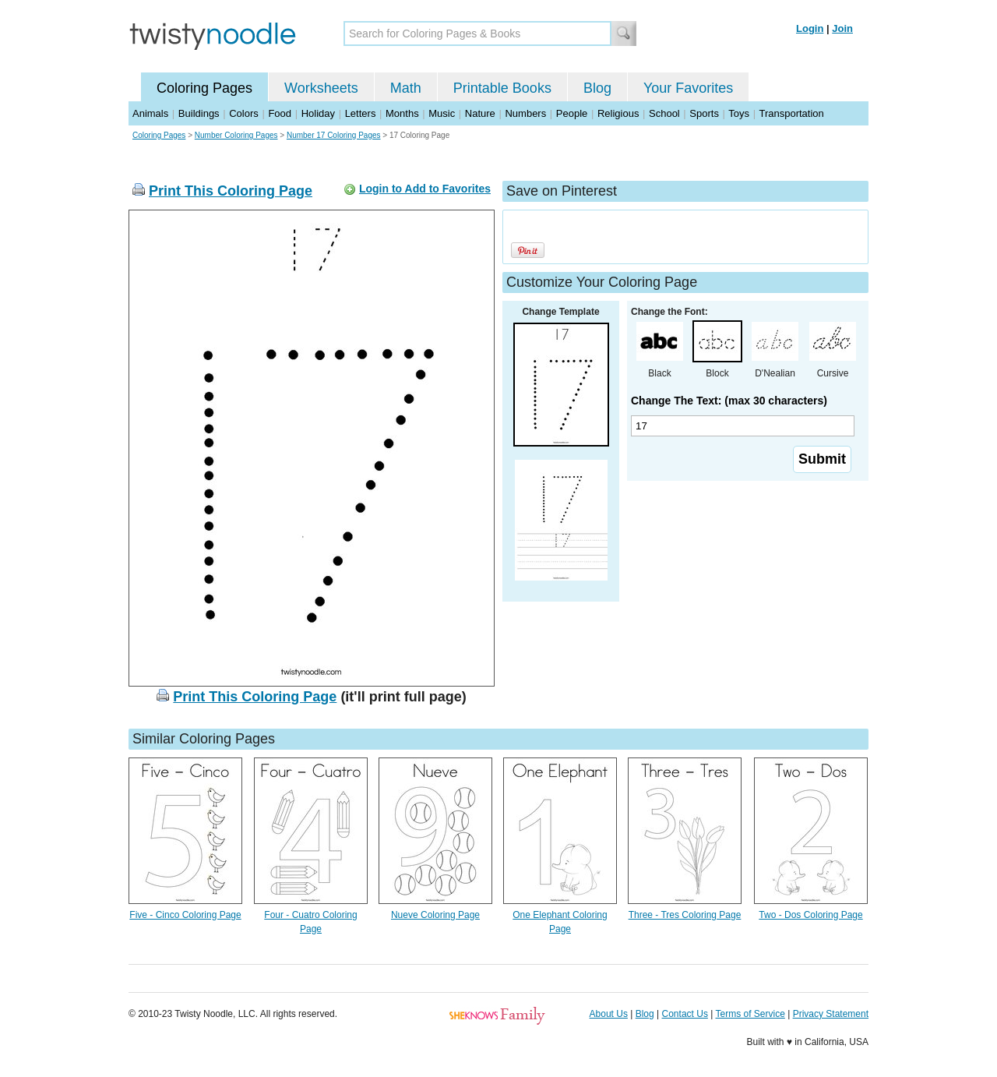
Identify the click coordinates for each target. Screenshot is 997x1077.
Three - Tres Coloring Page (685, 914)
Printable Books (502, 88)
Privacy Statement (830, 1013)
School (664, 113)
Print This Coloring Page (230, 191)
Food (279, 113)
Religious (618, 113)
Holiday (318, 113)
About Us (609, 1013)
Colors (244, 113)
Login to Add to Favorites (425, 188)
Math (405, 88)
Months (402, 113)
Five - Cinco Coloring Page (185, 914)
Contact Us (685, 1013)
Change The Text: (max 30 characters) (729, 400)
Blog (597, 88)
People (571, 113)
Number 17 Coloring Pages (334, 135)
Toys (738, 113)
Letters (360, 113)
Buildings (199, 113)
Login (809, 28)
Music (441, 113)
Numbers (525, 113)
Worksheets (321, 88)
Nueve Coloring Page (435, 914)
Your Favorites (688, 88)
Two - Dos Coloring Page (810, 914)
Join (842, 28)
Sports (704, 113)
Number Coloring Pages (236, 135)
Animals (150, 113)
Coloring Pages (204, 88)
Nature (480, 113)
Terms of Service (749, 1013)
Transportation (791, 113)
